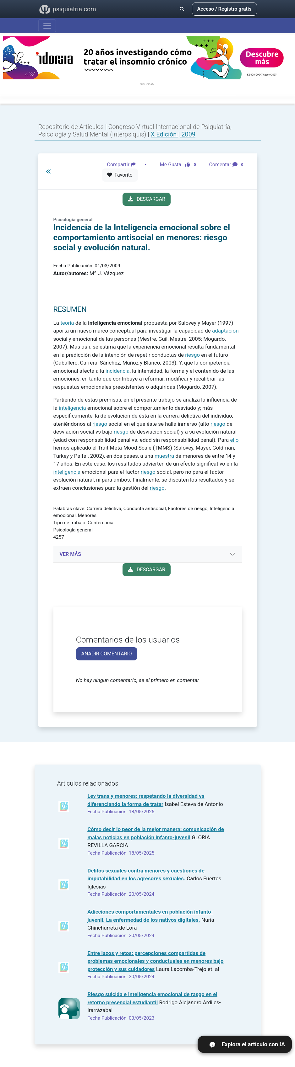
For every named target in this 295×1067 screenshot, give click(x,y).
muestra (164, 456)
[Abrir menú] (47, 25)
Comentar (227, 165)
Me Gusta (180, 165)
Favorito (120, 175)
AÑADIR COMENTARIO (106, 654)
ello (234, 440)
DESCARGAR (146, 199)
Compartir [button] (125, 165)
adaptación (225, 331)
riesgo (192, 355)
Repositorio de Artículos (71, 127)
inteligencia (72, 408)
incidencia (118, 371)
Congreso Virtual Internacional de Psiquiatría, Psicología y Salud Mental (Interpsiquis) (135, 130)
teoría (67, 323)
